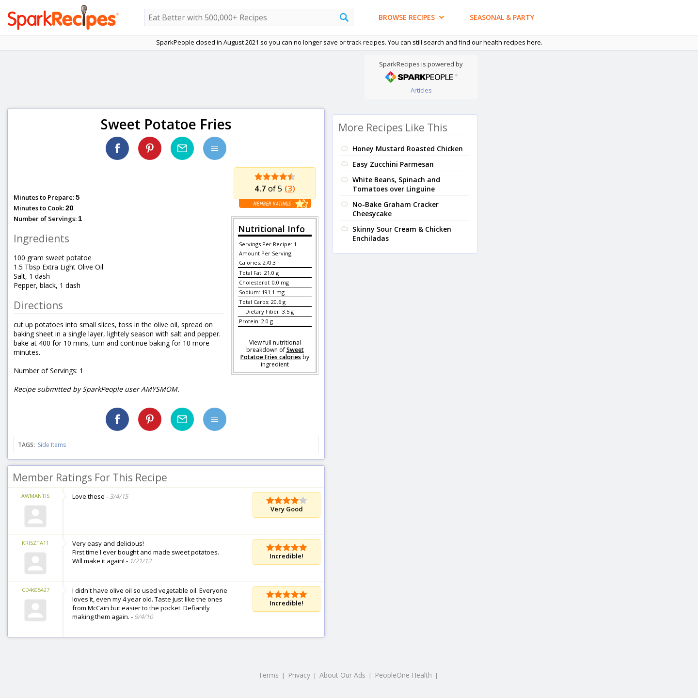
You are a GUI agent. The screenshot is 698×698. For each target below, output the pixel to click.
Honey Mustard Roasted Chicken (407, 148)
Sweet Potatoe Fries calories (272, 353)
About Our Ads (342, 675)
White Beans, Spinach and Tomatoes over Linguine (396, 184)
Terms (268, 675)
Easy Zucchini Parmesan (393, 164)
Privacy (299, 675)
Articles (421, 90)
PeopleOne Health (403, 675)
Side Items (52, 445)
